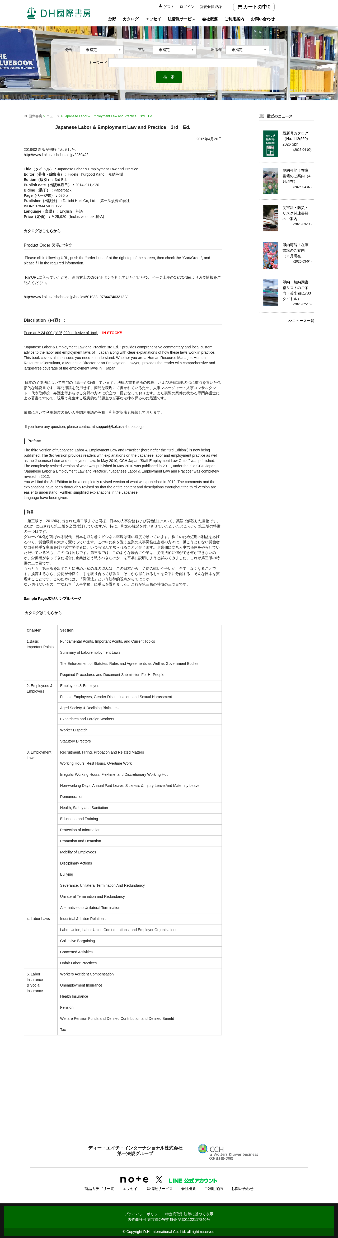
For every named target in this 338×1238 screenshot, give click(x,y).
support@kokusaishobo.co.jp (119, 426)
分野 (112, 19)
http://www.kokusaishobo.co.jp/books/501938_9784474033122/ (75, 297)
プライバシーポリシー (143, 1213)
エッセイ (153, 19)
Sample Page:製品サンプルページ (52, 598)
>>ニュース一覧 (301, 321)
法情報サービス (181, 19)
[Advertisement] (169, 1089)
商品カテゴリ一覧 (99, 1188)
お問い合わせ (263, 19)
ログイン (187, 6)
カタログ (131, 19)
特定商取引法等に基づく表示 (189, 1213)
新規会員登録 (211, 6)
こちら (47, 231)
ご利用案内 (234, 19)
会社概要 (210, 19)
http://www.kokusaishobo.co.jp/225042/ (56, 155)
